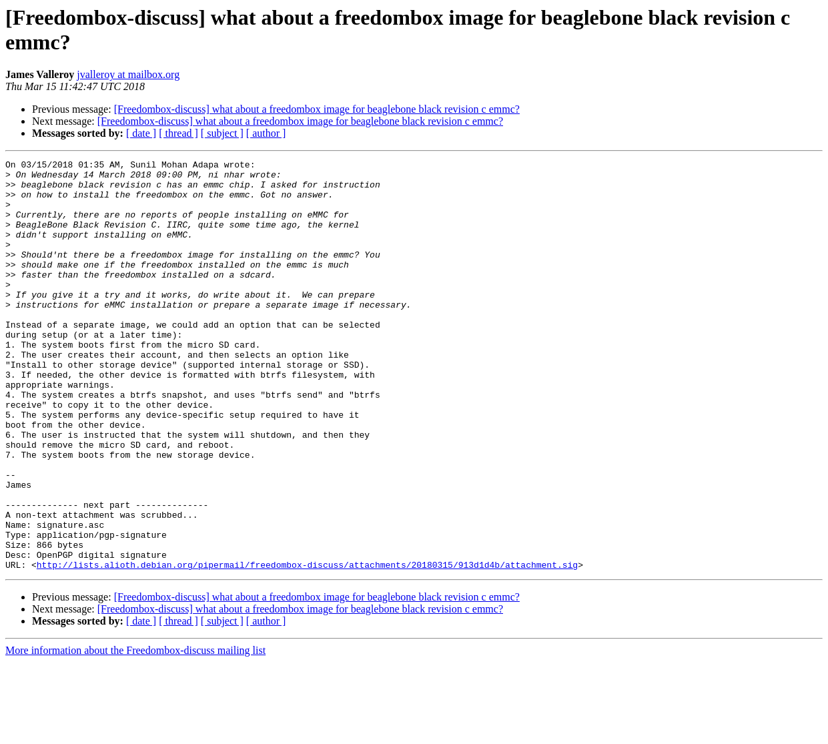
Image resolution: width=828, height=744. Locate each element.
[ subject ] (222, 133)
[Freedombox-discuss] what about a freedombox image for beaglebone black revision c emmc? (317, 109)
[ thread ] (178, 133)
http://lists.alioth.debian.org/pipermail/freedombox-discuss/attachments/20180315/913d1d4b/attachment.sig (307, 647)
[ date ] (141, 133)
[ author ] (266, 133)
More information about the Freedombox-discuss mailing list (135, 732)
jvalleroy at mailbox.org (128, 74)
